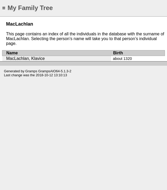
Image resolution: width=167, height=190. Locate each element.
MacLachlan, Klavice (25, 58)
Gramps (31, 71)
